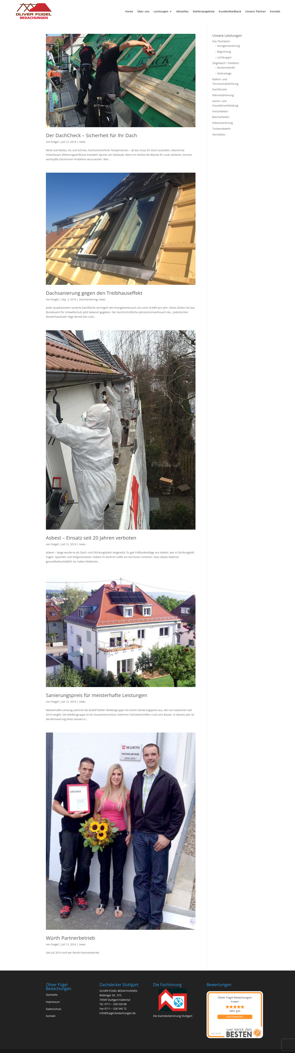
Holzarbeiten (220, 111)
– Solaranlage (223, 73)
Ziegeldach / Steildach (225, 63)
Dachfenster (219, 89)
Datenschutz (53, 1009)
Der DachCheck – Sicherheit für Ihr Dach (91, 135)
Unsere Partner (255, 11)
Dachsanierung (88, 299)
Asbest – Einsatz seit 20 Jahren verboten (91, 537)
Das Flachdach (221, 41)
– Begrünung (223, 51)
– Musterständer (225, 67)
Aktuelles (182, 11)
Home (129, 11)
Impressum (53, 1002)
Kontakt (275, 11)
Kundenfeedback (230, 11)
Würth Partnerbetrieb (70, 937)
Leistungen (161, 11)
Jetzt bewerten (235, 1017)
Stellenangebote (204, 11)
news (82, 142)
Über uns (143, 11)
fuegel (55, 142)
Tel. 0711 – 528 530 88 (113, 1004)
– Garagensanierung (227, 46)
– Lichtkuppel (223, 57)
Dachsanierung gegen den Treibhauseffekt (94, 293)
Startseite (52, 994)
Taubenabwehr (221, 128)
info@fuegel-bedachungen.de (118, 1013)
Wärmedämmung (223, 95)
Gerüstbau (218, 134)
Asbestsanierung (222, 123)
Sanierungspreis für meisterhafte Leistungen (96, 695)
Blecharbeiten (221, 117)
